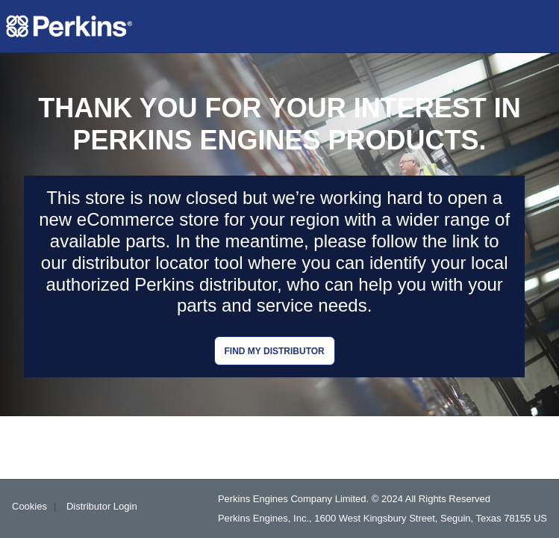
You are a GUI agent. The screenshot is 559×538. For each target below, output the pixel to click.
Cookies (29, 506)
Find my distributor (275, 351)
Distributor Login (101, 506)
